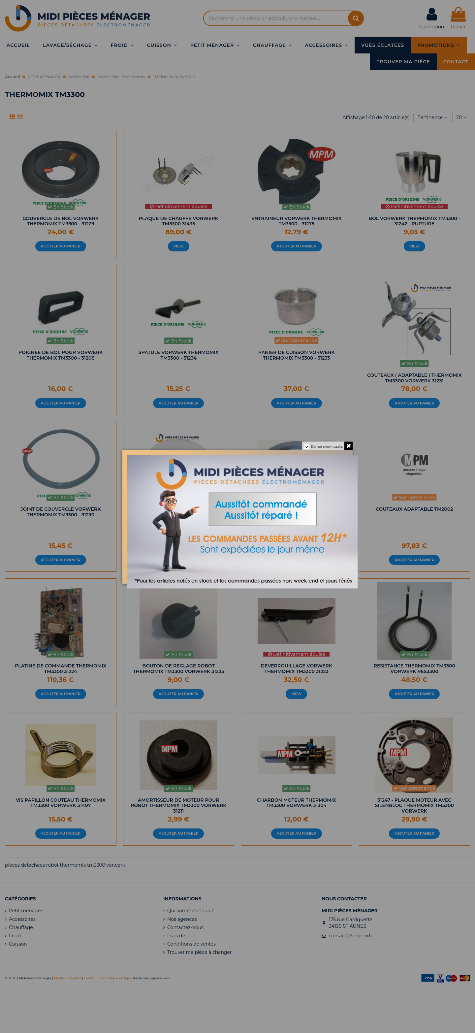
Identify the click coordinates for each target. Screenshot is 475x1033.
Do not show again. (327, 446)
